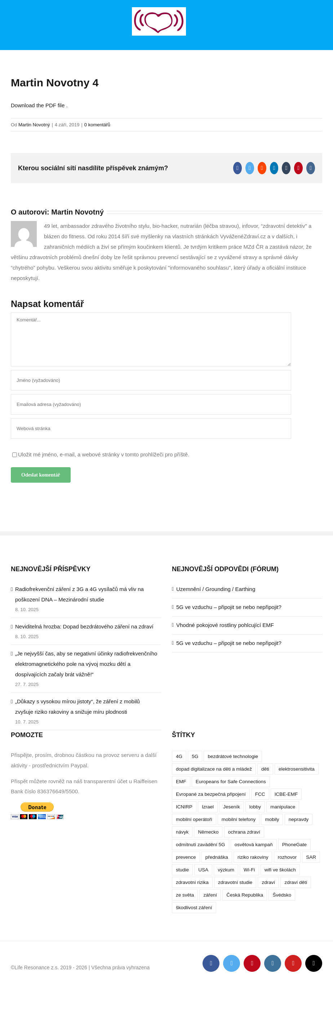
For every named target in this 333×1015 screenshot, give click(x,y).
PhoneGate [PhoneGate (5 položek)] (294, 844)
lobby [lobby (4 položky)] (255, 806)
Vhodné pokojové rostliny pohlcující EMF (225, 625)
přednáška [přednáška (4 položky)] (216, 857)
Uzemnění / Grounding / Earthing (215, 589)
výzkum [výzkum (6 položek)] (226, 869)
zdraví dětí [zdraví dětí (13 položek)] (295, 882)
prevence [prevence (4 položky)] (186, 857)
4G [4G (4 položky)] (179, 756)
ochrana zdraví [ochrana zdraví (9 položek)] (244, 832)
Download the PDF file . (39, 105)
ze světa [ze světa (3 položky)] (185, 895)
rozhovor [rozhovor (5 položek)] (287, 857)
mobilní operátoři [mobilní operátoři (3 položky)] (194, 819)
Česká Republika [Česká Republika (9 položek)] (244, 895)
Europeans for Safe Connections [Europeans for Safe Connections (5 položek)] (231, 781)
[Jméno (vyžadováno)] (151, 380)
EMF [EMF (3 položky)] (181, 781)
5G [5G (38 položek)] (195, 756)
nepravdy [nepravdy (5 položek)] (299, 819)
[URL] (151, 428)
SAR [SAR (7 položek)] (311, 857)
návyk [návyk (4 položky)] (182, 832)
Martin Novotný (34, 124)
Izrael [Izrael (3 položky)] (208, 806)
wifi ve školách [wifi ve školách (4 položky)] (280, 869)
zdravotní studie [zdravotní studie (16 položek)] (235, 882)
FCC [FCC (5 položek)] (260, 794)
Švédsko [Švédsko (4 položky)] (281, 895)
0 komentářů (97, 124)
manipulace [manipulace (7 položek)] (282, 806)
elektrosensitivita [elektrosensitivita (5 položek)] (297, 769)
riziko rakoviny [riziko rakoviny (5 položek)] (252, 857)
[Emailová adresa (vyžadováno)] (151, 404)
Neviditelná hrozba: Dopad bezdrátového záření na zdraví (84, 626)
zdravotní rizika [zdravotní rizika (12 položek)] (192, 882)
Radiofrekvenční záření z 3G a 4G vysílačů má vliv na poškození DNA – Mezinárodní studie (79, 594)
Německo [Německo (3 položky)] (208, 832)
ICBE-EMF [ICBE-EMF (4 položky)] (286, 794)
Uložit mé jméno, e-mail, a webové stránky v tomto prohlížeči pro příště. (103, 454)
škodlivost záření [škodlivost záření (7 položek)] (194, 907)
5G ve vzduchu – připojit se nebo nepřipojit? (228, 607)
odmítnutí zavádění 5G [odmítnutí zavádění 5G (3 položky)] (200, 844)
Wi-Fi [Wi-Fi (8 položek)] (249, 869)
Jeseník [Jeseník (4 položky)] (231, 806)
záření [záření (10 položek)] (210, 895)
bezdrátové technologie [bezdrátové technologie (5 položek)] (233, 756)
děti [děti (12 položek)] (265, 769)
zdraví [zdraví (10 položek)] (268, 882)
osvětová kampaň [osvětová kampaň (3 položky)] (254, 844)
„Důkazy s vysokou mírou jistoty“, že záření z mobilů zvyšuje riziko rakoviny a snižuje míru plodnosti (77, 706)
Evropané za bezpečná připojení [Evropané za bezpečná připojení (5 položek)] (211, 794)
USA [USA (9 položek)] (203, 869)
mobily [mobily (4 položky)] (272, 819)
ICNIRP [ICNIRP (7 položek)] (184, 806)
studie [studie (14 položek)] (182, 869)
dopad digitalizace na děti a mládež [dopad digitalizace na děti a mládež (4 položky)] (214, 769)
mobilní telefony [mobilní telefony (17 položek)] (239, 819)
